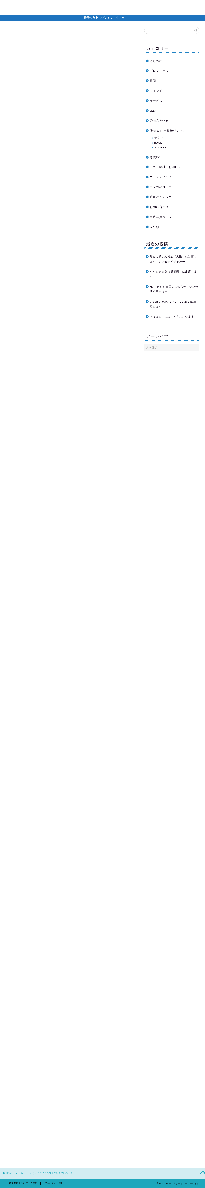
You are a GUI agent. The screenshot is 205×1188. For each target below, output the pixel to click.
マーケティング (161, 177)
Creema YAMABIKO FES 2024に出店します (173, 304)
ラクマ (158, 137)
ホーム (90, 6)
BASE (158, 142)
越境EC (155, 157)
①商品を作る (159, 120)
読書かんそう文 (161, 197)
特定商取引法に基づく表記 (23, 1183)
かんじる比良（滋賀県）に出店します (173, 274)
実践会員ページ (161, 217)
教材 (148, 6)
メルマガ (107, 6)
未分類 (154, 227)
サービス (156, 100)
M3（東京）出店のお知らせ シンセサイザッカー (174, 289)
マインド (156, 90)
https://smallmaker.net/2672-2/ (53, 1045)
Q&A (153, 110)
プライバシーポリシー (55, 1183)
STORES (160, 147)
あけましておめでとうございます (172, 316)
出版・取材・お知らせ (165, 167)
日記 (16, 35)
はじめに (156, 61)
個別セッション (128, 6)
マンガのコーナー (162, 187)
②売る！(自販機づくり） (168, 130)
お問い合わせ (189, 6)
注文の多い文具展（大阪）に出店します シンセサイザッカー (173, 259)
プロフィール (166, 6)
